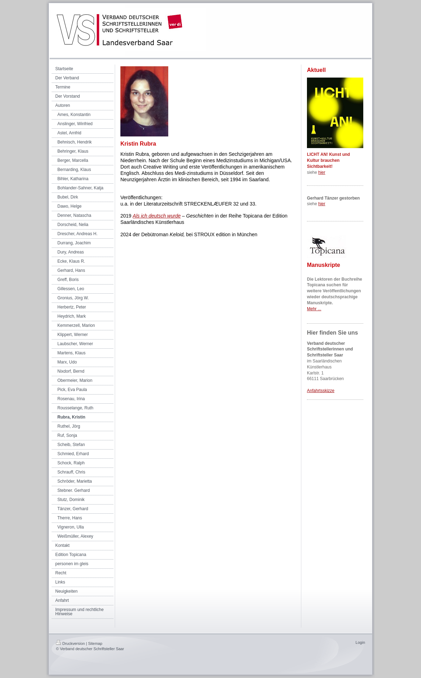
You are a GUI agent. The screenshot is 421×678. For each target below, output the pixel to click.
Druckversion (70, 643)
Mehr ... (314, 308)
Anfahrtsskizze (320, 390)
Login (360, 642)
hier (321, 172)
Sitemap (95, 643)
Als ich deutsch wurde (157, 216)
